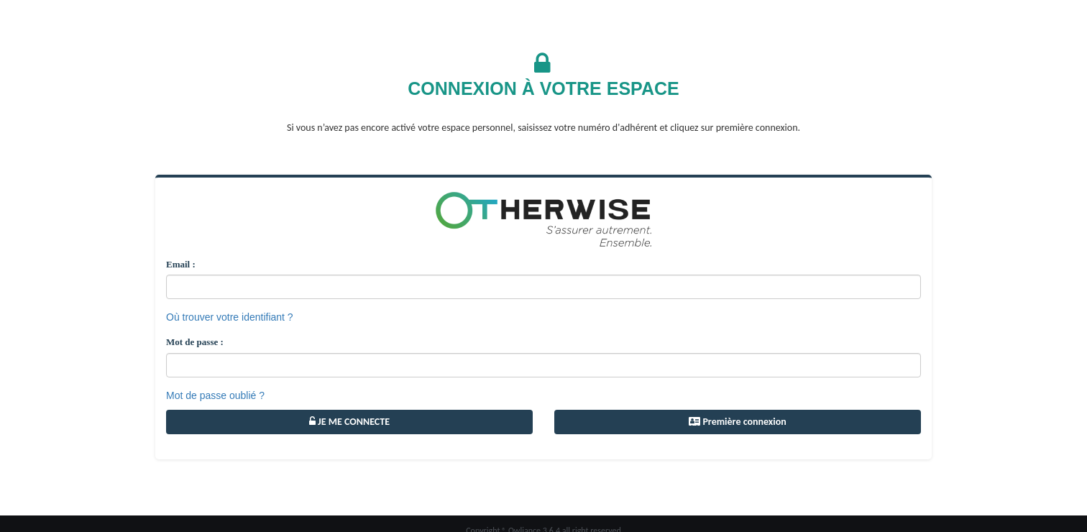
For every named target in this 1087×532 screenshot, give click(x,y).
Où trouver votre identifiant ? (229, 317)
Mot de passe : (195, 341)
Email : (181, 264)
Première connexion (737, 422)
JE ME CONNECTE (349, 422)
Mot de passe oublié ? (215, 395)
